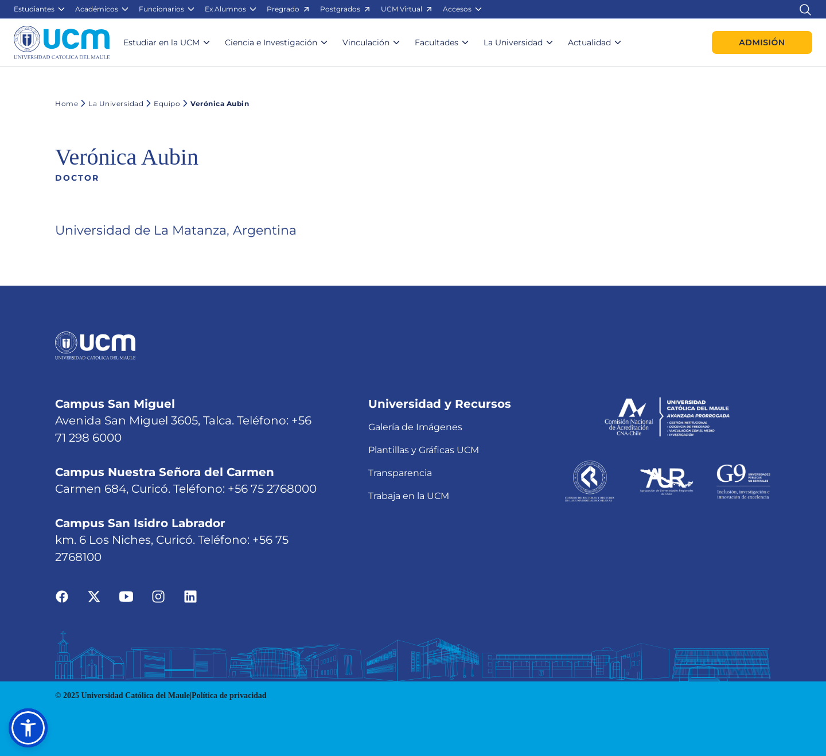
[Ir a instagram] (158, 596)
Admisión (762, 42)
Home (66, 103)
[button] (40, 9)
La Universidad (110, 103)
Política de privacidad (229, 695)
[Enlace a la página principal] (62, 42)
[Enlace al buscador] (805, 9)
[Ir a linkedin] (190, 596)
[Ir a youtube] (126, 596)
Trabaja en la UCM (408, 495)
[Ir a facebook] (62, 596)
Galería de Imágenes (415, 427)
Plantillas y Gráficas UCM (423, 450)
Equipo (161, 103)
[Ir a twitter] (94, 596)
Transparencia (400, 472)
